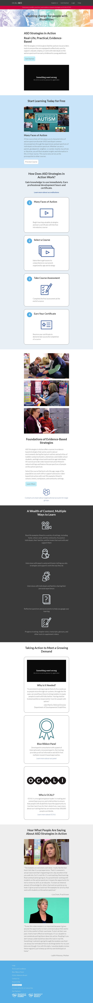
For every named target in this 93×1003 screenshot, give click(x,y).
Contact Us (15, 978)
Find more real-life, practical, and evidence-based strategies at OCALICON (46, 7)
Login (73, 3)
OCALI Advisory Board (19, 975)
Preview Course (31, 162)
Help (79, 3)
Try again (46, 84)
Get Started (65, 3)
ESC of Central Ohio (27, 988)
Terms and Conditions (19, 969)
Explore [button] (54, 3)
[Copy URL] (46, 79)
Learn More (31, 484)
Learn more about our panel (46, 758)
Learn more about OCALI (46, 814)
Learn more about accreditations (46, 192)
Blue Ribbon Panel (18, 972)
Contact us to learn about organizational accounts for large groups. (46, 497)
